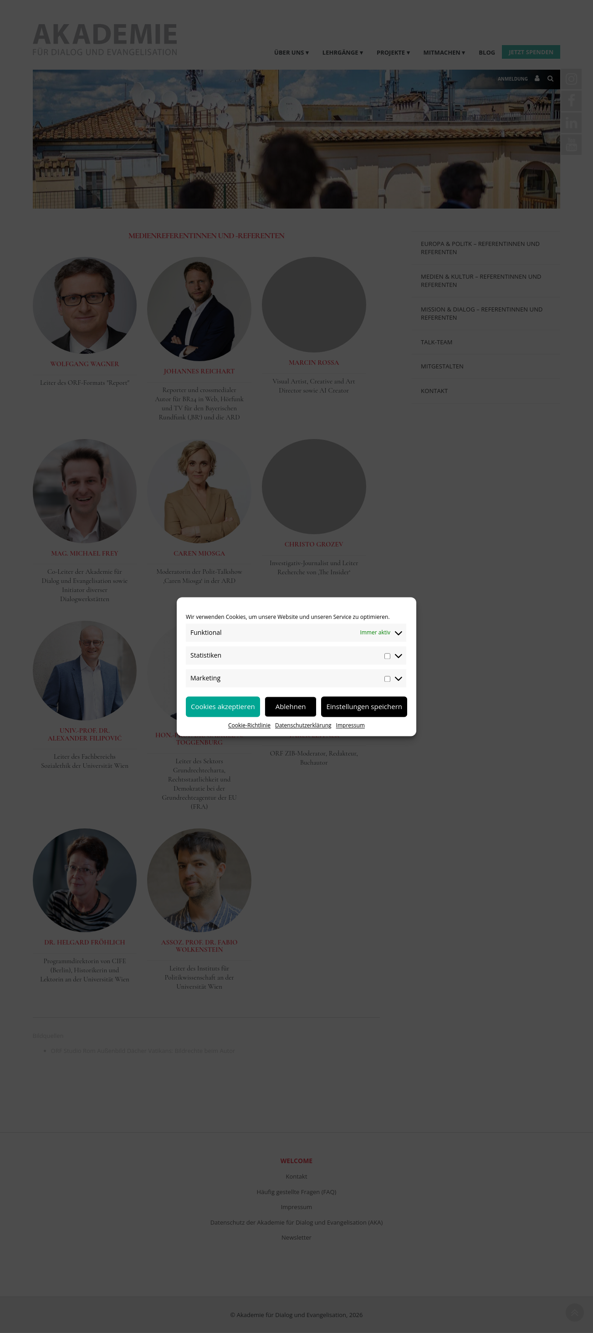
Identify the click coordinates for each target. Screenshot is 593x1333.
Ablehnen (291, 706)
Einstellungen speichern (364, 706)
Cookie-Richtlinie (249, 725)
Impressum (350, 725)
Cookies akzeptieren (223, 706)
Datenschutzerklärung (303, 725)
